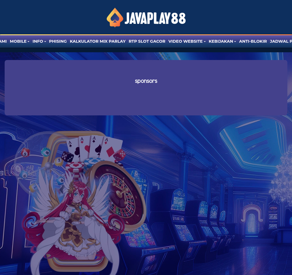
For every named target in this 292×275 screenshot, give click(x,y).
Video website (186, 41)
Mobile (18, 41)
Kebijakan (221, 41)
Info (37, 41)
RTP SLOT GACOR (147, 41)
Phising (58, 41)
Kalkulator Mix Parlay (98, 41)
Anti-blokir (253, 41)
